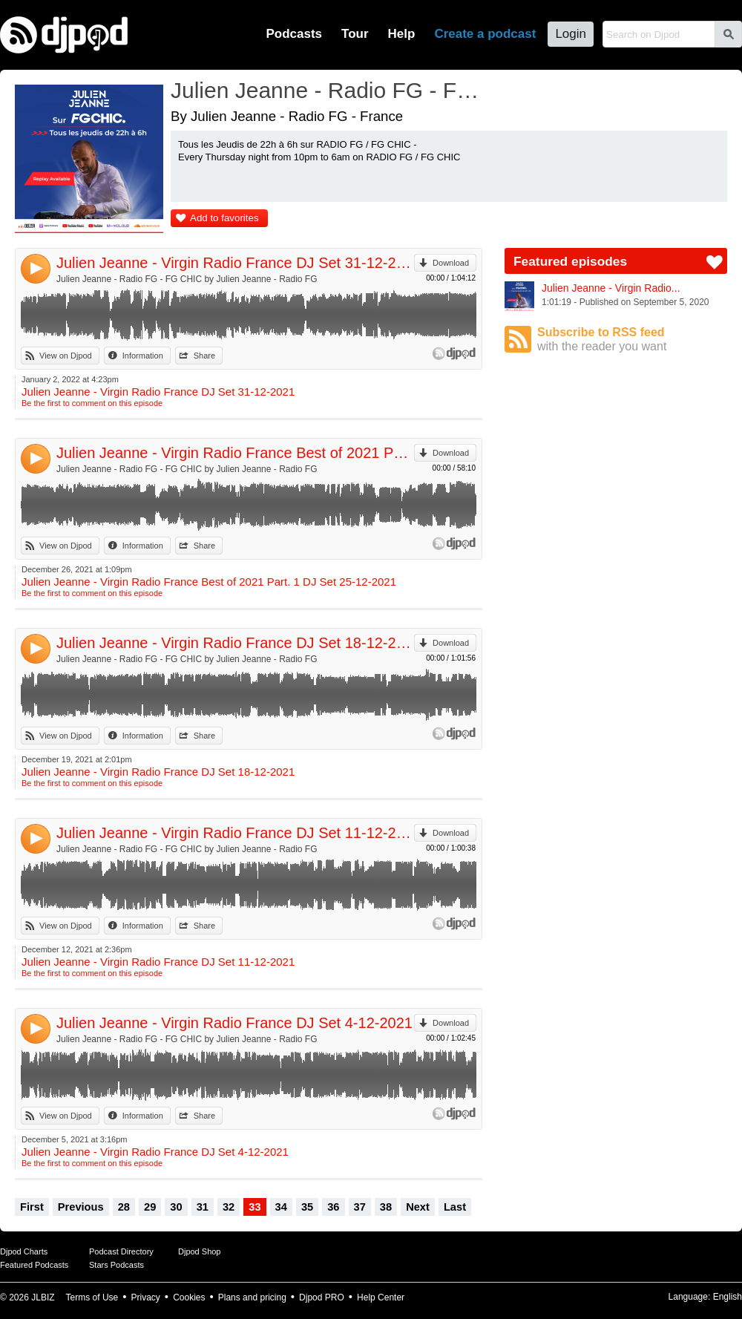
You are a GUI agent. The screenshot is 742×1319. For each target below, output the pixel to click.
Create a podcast (485, 34)
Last (455, 1207)
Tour (355, 34)
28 (124, 1207)
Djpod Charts (23, 1251)
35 (307, 1207)
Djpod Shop (199, 1251)
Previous (81, 1207)
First (32, 1207)
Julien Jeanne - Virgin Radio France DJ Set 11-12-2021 (235, 833)
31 (203, 1207)
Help (402, 34)
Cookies (189, 1297)
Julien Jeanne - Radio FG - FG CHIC (330, 90)
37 (360, 1207)
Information (142, 355)
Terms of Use (92, 1297)
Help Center (380, 1297)
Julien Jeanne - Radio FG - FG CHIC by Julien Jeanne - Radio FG (186, 279)
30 (176, 1207)
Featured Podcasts (34, 1264)
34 (281, 1207)
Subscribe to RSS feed (632, 339)
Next (418, 1207)
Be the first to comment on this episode (92, 403)
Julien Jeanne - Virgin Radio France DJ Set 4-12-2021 (234, 1023)
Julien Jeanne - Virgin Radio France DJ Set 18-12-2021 (235, 643)
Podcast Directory (121, 1251)
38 (386, 1207)
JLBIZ (42, 1297)
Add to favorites (224, 217)
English (727, 1297)
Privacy (145, 1297)
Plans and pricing (252, 1297)
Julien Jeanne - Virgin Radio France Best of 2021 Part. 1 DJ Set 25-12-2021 (235, 453)
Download (451, 262)
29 (150, 1207)
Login (570, 34)
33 (254, 1207)
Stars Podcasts (116, 1264)
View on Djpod (65, 355)
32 (228, 1207)
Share (204, 355)
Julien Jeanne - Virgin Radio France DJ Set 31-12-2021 (235, 263)
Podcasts (294, 34)
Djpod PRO (321, 1297)
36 (333, 1207)
